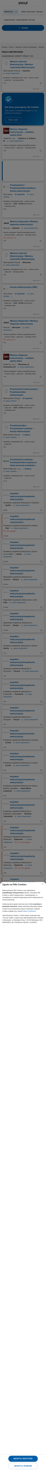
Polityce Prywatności (29, 911)
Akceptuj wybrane (23, 1466)
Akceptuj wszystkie (23, 1459)
